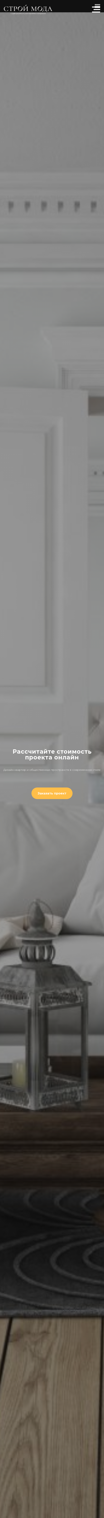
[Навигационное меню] (96, 10)
